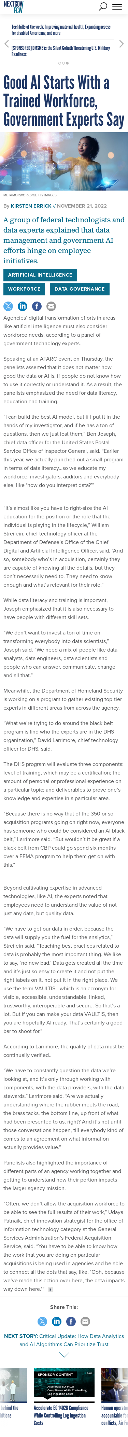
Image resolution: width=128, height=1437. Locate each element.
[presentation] (6, 1397)
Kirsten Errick (31, 206)
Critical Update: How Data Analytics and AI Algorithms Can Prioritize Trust (71, 1340)
